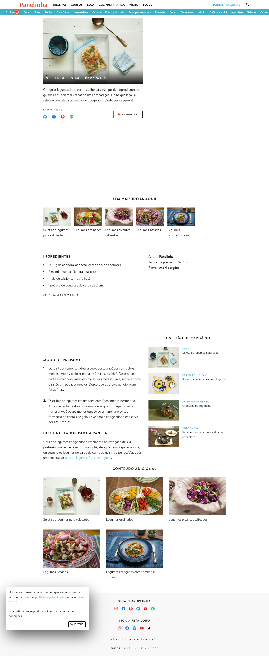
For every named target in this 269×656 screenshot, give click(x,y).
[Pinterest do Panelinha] (130, 608)
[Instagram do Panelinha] (116, 608)
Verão (202, 12)
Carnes (264, 12)
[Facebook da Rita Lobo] (127, 628)
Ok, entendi (77, 624)
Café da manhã (218, 12)
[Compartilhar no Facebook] (53, 116)
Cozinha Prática (112, 5)
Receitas (59, 5)
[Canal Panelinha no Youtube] (145, 608)
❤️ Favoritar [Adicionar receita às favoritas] (128, 114)
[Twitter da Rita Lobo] (134, 628)
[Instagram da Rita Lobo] (119, 628)
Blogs (147, 5)
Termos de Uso (150, 639)
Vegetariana (81, 12)
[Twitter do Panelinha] (138, 608)
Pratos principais (114, 12)
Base (37, 12)
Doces (172, 12)
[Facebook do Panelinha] (123, 608)
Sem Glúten (63, 12)
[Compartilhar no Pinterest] (62, 116)
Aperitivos (237, 12)
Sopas (27, 12)
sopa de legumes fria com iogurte (88, 457)
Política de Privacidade (124, 639)
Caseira (96, 12)
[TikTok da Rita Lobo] (149, 628)
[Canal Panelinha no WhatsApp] (153, 608)
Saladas (251, 12)
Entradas (160, 12)
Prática (49, 12)
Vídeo (133, 5)
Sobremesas (187, 12)
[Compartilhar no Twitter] (45, 116)
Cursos (77, 5)
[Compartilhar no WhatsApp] (71, 116)
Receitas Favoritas (225, 5)
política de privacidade (49, 597)
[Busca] (247, 4)
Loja (90, 5)
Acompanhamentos (140, 12)
